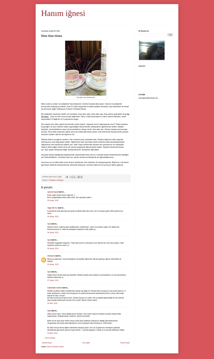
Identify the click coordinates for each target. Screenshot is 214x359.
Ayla (49, 224)
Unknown (51, 256)
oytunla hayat (52, 192)
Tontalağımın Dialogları (56, 180)
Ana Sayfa (86, 343)
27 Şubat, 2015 (52, 280)
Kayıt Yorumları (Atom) (55, 347)
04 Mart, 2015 (52, 333)
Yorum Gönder (50, 338)
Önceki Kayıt (125, 343)
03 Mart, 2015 (52, 303)
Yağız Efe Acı (52, 208)
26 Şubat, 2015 (52, 217)
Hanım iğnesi (63, 13)
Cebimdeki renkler (54, 288)
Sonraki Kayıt (47, 343)
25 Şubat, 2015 (52, 200)
